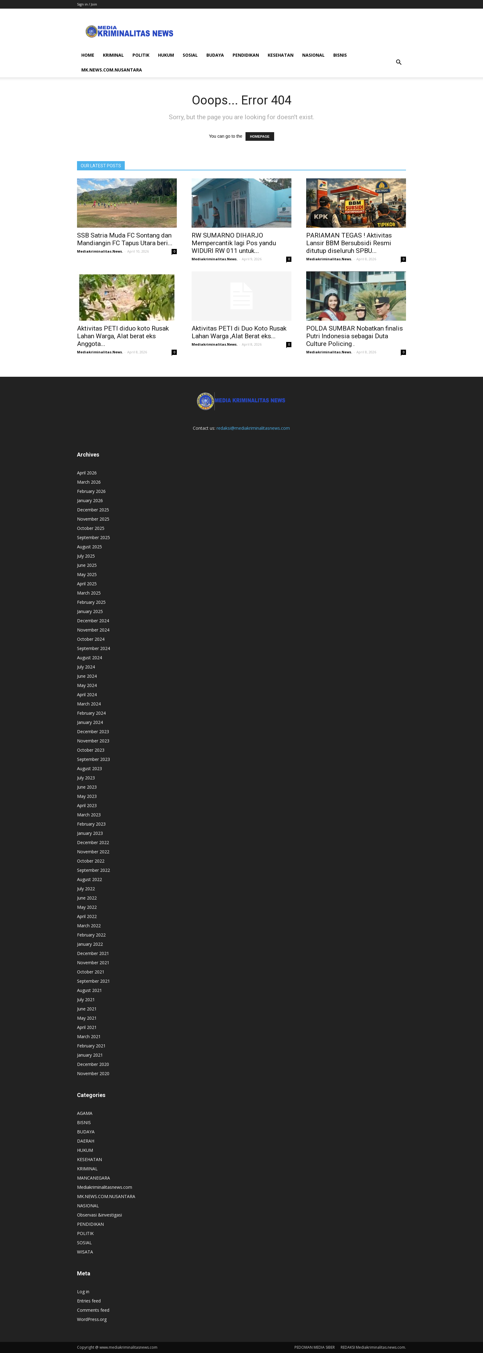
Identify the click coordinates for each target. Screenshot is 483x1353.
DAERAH (85, 1141)
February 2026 (91, 491)
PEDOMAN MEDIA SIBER (314, 1347)
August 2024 (89, 657)
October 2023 (90, 750)
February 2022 (91, 935)
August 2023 (89, 768)
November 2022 (93, 852)
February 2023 (91, 824)
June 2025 (87, 565)
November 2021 (93, 962)
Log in (83, 1291)
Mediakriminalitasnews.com (104, 1187)
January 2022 (90, 944)
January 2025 (90, 611)
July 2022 (86, 889)
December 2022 (93, 842)
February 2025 (91, 602)
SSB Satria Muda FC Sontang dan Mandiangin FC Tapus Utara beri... (124, 239)
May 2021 (87, 1018)
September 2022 (93, 870)
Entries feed (89, 1301)
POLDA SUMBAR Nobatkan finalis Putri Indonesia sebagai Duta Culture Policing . (354, 336)
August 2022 (89, 879)
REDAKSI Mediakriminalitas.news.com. (373, 1347)
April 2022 (87, 916)
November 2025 (93, 519)
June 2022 (87, 898)
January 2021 (90, 1055)
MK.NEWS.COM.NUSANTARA (111, 70)
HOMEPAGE (260, 136)
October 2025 (90, 528)
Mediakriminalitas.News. (100, 251)
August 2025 (89, 547)
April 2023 (87, 805)
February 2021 (91, 1046)
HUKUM (166, 55)
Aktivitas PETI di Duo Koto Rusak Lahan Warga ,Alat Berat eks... (239, 332)
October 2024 (90, 639)
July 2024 (86, 667)
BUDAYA (215, 55)
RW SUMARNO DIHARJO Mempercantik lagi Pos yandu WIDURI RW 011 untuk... (234, 243)
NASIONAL (313, 55)
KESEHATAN (281, 55)
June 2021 (87, 1009)
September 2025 (93, 537)
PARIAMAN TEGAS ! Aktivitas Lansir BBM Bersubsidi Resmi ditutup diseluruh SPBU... (349, 243)
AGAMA (84, 1113)
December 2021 (93, 953)
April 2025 (87, 584)
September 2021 (93, 981)
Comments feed (93, 1310)
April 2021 (87, 1027)
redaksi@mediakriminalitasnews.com (253, 428)
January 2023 (90, 833)
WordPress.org (92, 1319)
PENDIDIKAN (246, 55)
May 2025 (87, 574)
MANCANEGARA (93, 1178)
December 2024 (93, 621)
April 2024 (87, 694)
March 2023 (89, 815)
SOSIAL (190, 55)
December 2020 (93, 1064)
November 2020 (93, 1073)
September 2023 (93, 759)
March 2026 (89, 482)
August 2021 (89, 990)
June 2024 (87, 676)
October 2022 (90, 861)
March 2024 (89, 704)
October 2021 (90, 972)
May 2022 (87, 907)
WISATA (85, 1252)
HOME (87, 55)
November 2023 (93, 741)
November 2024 (93, 630)
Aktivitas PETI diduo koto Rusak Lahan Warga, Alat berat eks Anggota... (123, 336)
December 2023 (93, 731)
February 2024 (91, 713)
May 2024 (87, 685)
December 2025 (93, 510)
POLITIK (140, 55)
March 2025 (89, 593)
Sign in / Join (87, 4)
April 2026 (87, 473)
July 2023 (86, 778)
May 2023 (87, 796)
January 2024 (90, 722)
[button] (398, 62)
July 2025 (86, 556)
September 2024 (93, 648)
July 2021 (86, 999)
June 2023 (87, 787)
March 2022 (89, 925)
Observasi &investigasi (99, 1215)
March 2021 (89, 1036)
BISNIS (340, 55)
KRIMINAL (113, 55)
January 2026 (90, 500)
